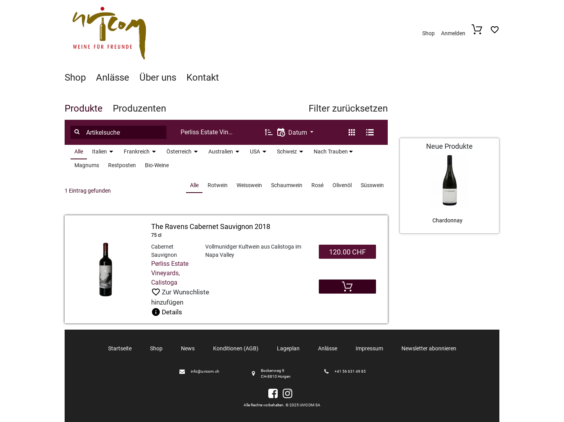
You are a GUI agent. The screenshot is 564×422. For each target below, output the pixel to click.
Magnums (86, 165)
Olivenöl (342, 185)
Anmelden (453, 33)
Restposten (122, 165)
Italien (99, 151)
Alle (78, 151)
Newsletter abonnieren (428, 348)
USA (255, 151)
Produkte (84, 108)
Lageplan (288, 348)
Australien (220, 151)
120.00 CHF (347, 252)
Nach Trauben (331, 151)
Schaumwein (286, 185)
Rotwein (218, 185)
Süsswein (372, 185)
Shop (428, 33)
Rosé (317, 185)
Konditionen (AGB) (235, 348)
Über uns (157, 77)
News (188, 348)
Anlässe (112, 77)
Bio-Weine (157, 165)
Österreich (179, 151)
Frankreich (137, 151)
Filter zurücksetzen (348, 108)
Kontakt (202, 77)
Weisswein (249, 185)
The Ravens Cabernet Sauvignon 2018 (210, 226)
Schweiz (287, 151)
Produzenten (139, 108)
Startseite (120, 348)
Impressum (369, 348)
